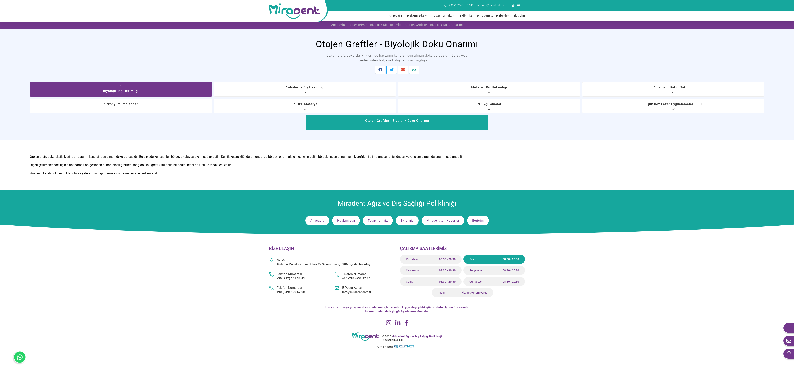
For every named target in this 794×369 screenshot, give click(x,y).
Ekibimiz (466, 15)
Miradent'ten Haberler (493, 15)
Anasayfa (395, 15)
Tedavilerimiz (442, 15)
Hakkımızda (415, 15)
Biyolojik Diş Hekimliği (386, 25)
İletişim (519, 15)
